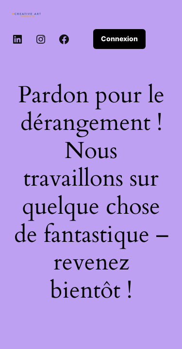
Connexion (119, 38)
